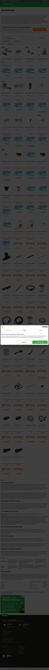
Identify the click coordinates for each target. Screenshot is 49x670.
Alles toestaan (40, 342)
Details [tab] (24, 330)
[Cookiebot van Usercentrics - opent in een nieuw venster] (43, 327)
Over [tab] (41, 330)
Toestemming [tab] (8, 330)
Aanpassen (24, 342)
